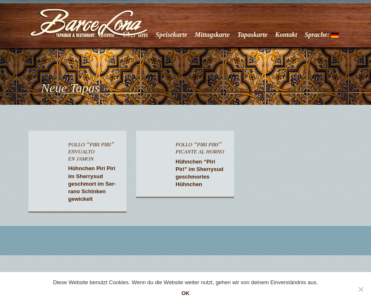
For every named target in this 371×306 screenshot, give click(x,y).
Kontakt (286, 34)
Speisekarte (172, 34)
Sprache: (321, 34)
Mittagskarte (212, 34)
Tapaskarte (252, 34)
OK (185, 293)
